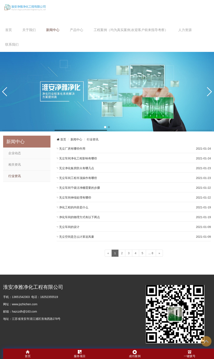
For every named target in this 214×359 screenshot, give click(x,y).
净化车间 (9, 347)
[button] (105, 127)
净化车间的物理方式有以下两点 (79, 217)
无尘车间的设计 (69, 227)
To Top (206, 341)
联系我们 (12, 44)
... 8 (151, 253)
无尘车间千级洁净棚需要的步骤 (79, 187)
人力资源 (185, 30)
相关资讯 (14, 164)
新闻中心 (52, 30)
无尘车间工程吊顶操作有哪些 (78, 178)
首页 (8, 30)
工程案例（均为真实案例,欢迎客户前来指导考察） (131, 30)
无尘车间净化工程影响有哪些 (78, 158)
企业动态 (14, 153)
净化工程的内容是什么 (73, 207)
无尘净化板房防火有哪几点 (76, 168)
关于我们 (29, 30)
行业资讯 (14, 176)
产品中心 (76, 30)
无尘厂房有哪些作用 (72, 148)
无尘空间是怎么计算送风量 (76, 236)
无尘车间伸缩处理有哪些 (75, 197)
